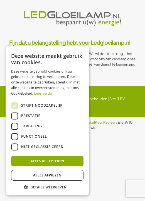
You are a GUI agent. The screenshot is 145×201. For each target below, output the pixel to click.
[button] (47, 187)
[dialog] (47, 120)
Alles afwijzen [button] (47, 175)
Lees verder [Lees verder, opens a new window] (43, 93)
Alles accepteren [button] (47, 161)
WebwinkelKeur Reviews (96, 122)
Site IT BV (117, 99)
